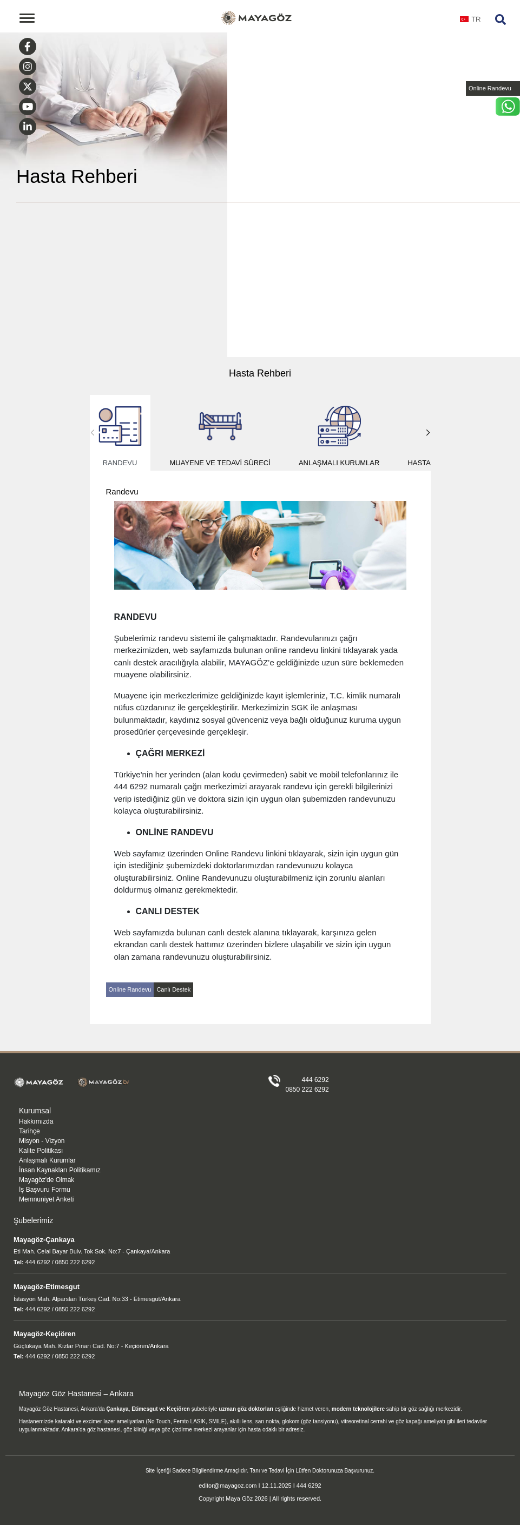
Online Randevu (490, 88)
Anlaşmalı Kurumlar (339, 433)
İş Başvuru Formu (44, 1189)
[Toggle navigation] (27, 18)
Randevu (120, 433)
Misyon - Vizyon (41, 1141)
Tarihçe (29, 1131)
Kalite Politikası (41, 1150)
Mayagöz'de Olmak (46, 1180)
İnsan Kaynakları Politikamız (60, 1170)
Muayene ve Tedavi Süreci (220, 433)
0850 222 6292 (307, 1089)
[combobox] (470, 22)
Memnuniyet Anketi (46, 1199)
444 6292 (315, 1080)
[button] (428, 433)
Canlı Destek (173, 989)
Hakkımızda (36, 1121)
